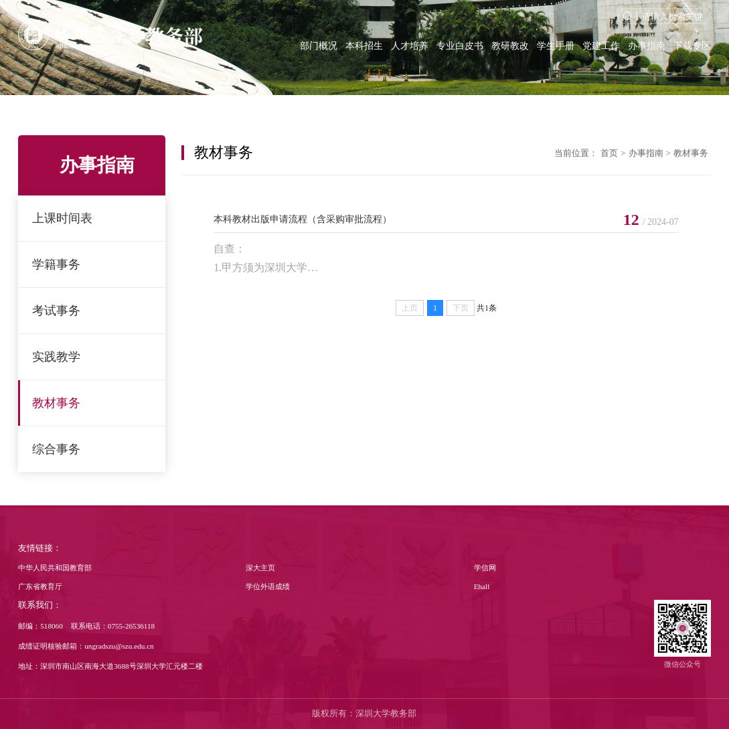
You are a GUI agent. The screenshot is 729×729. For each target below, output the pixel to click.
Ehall (482, 586)
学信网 (485, 568)
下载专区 (692, 45)
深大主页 (260, 568)
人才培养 (409, 45)
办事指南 (646, 45)
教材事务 (56, 403)
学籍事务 (56, 264)
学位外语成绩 (268, 586)
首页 (609, 153)
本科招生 (364, 45)
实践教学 (56, 356)
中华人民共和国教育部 (55, 568)
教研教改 (510, 45)
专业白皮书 (459, 45)
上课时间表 (62, 218)
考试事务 (56, 310)
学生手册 (555, 45)
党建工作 (601, 45)
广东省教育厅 (40, 586)
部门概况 (318, 45)
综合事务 (56, 449)
